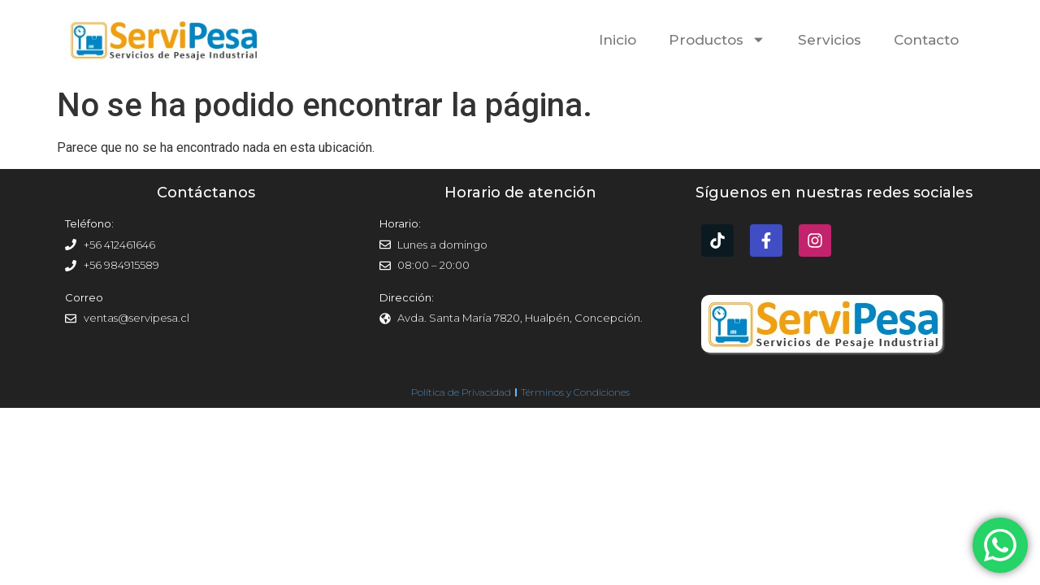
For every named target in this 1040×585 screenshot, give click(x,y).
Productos (717, 39)
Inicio (617, 40)
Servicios (829, 40)
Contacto (926, 40)
